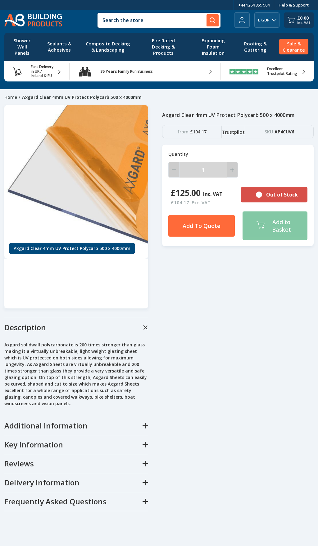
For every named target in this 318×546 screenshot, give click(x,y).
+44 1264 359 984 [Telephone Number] (254, 5)
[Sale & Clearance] (294, 47)
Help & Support (294, 5)
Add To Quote (201, 225)
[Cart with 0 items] (299, 20)
